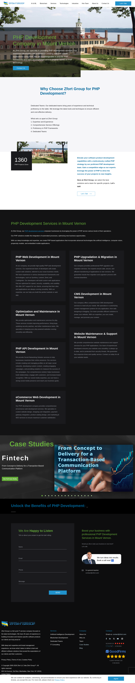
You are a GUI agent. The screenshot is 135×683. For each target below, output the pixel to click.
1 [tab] (42, 495)
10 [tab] (71, 495)
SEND (57, 593)
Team (81, 641)
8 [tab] (65, 495)
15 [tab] (88, 495)
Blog (81, 648)
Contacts (109, 631)
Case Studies (84, 645)
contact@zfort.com (92, 573)
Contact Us (105, 3)
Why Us (82, 638)
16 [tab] (91, 495)
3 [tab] (48, 495)
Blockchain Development (59, 638)
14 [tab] (84, 495)
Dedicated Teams (56, 641)
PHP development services (34, 231)
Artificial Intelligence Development (62, 634)
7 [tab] (61, 495)
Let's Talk (123, 3)
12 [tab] (78, 495)
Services (53, 631)
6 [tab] (58, 495)
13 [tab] (81, 495)
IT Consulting (55, 645)
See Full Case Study (10, 479)
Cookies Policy (27, 660)
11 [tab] (75, 495)
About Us (82, 634)
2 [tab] (45, 495)
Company (82, 631)
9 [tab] (68, 495)
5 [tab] (55, 495)
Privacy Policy (59, 680)
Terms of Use (16, 660)
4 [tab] (51, 495)
